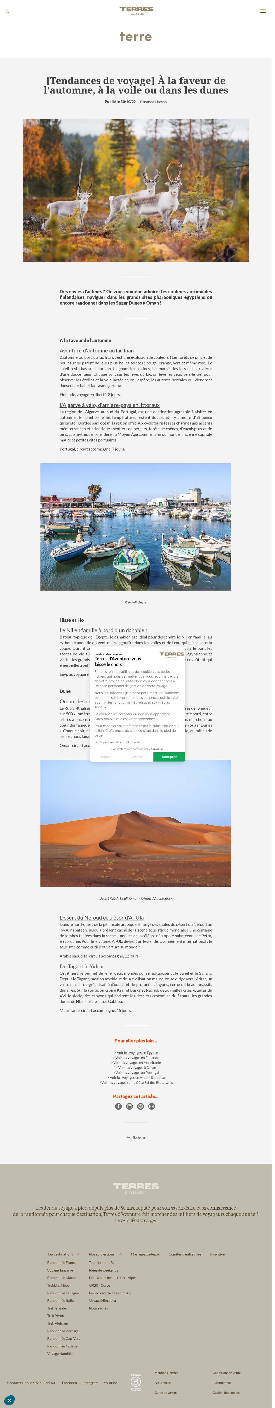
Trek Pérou (55, 1315)
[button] (9, 1400)
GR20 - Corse (99, 1285)
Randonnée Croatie (62, 1346)
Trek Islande (56, 1308)
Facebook (69, 1382)
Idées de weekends (103, 1270)
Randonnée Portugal (63, 1331)
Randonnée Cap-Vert (63, 1338)
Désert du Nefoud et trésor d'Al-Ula (102, 917)
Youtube (110, 1382)
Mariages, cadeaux (145, 1254)
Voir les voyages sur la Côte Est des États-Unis (137, 1082)
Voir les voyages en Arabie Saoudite (137, 1077)
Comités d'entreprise (185, 1254)
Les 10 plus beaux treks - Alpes (112, 1277)
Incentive (217, 1254)
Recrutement (222, 1383)
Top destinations (60, 1254)
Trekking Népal (59, 1285)
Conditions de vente (227, 1373)
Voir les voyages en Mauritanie (137, 1062)
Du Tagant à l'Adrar (82, 966)
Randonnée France (61, 1262)
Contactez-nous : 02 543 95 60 (31, 1382)
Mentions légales (166, 1373)
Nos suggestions (102, 1254)
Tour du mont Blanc (104, 1262)
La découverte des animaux (110, 1293)
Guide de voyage (166, 1392)
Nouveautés (98, 1308)
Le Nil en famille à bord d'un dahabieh (103, 630)
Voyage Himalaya (102, 1300)
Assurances (163, 1383)
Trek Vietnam (57, 1323)
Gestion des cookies (226, 1392)
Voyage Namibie (60, 1353)
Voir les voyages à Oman (137, 1067)
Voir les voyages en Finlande (137, 1057)
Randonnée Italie (60, 1300)
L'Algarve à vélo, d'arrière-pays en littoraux (110, 404)
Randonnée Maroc (61, 1277)
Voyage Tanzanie (60, 1270)
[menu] (263, 11)
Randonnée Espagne (63, 1293)
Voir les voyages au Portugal (137, 1072)
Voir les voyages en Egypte (137, 1052)
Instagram (90, 1382)
